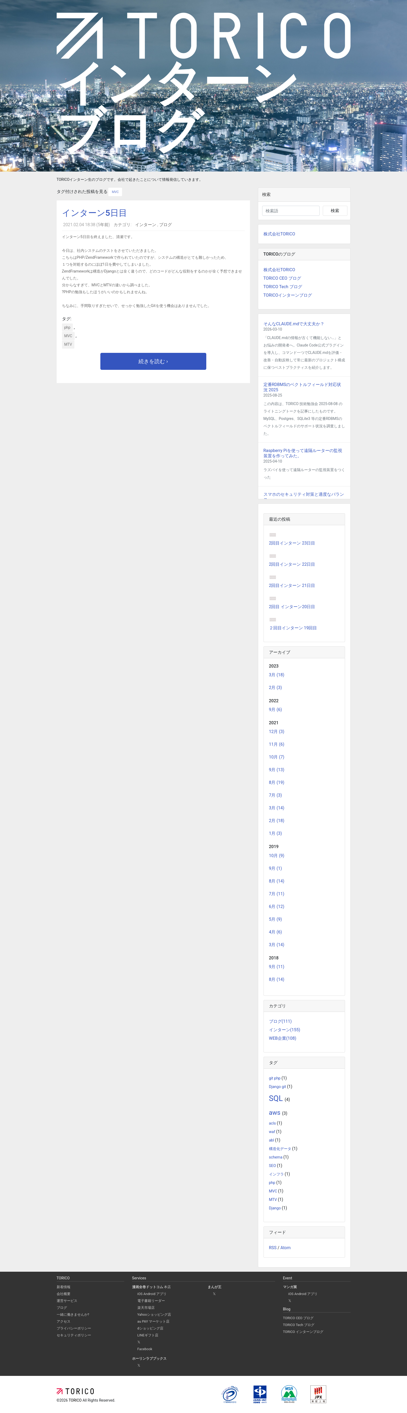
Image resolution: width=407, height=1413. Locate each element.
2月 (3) (275, 687)
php (67, 327)
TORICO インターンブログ (303, 1332)
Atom (285, 1247)
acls (273, 1123)
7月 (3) (275, 795)
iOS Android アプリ (152, 1294)
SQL (277, 1098)
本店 (151, 1287)
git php (275, 1078)
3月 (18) (276, 674)
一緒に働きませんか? (73, 1315)
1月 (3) (275, 833)
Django (275, 1208)
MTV (68, 344)
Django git (278, 1087)
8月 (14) (276, 881)
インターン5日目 (94, 213)
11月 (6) (276, 744)
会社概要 (63, 1294)
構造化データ (280, 1149)
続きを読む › (153, 361)
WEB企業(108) (282, 1038)
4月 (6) (275, 931)
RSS (273, 1247)
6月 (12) (276, 906)
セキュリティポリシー (74, 1335)
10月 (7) (276, 757)
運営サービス (67, 1301)
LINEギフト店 (147, 1335)
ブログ (165, 224)
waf (272, 1132)
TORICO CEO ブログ (282, 278)
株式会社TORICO (279, 233)
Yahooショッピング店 (154, 1315)
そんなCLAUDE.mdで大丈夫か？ (294, 323)
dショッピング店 (150, 1328)
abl (272, 1140)
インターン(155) (284, 1029)
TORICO (75, 1400)
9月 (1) (275, 868)
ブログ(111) (280, 1021)
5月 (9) (275, 919)
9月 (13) (276, 769)
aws (275, 1112)
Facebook (144, 1349)
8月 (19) (276, 782)
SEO (273, 1166)
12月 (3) (276, 731)
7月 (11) (276, 893)
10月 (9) (276, 855)
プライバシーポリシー (74, 1328)
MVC (115, 192)
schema (276, 1157)
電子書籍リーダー (151, 1301)
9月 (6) (275, 709)
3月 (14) (276, 807)
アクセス (63, 1321)
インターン (146, 224)
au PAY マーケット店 (153, 1321)
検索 (335, 210)
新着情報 (63, 1287)
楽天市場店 (146, 1308)
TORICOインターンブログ (287, 295)
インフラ (277, 1174)
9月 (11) (276, 966)
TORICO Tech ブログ (282, 286)
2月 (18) (276, 820)
